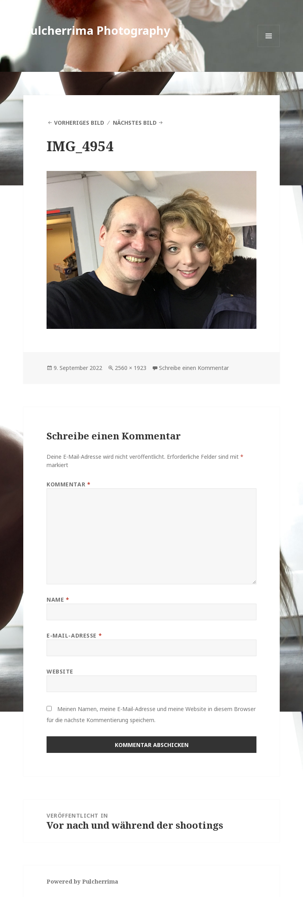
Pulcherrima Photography (96, 30)
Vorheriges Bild (79, 122)
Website (60, 671)
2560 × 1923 (130, 368)
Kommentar (68, 484)
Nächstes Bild (135, 122)
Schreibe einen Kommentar (194, 368)
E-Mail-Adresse (74, 635)
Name (58, 599)
